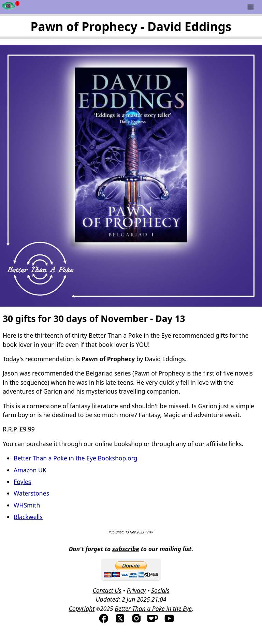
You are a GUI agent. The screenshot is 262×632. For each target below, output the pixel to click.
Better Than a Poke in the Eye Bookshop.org (75, 458)
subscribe (125, 549)
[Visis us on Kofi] (152, 621)
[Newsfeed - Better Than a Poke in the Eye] (8, 7)
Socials (160, 590)
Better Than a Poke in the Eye (153, 608)
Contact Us (106, 590)
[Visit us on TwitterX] (120, 621)
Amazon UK (30, 470)
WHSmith (27, 505)
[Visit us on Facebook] (103, 621)
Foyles (22, 481)
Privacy (136, 590)
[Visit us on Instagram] (136, 621)
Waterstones (31, 493)
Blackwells (28, 517)
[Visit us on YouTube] (169, 621)
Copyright (81, 608)
